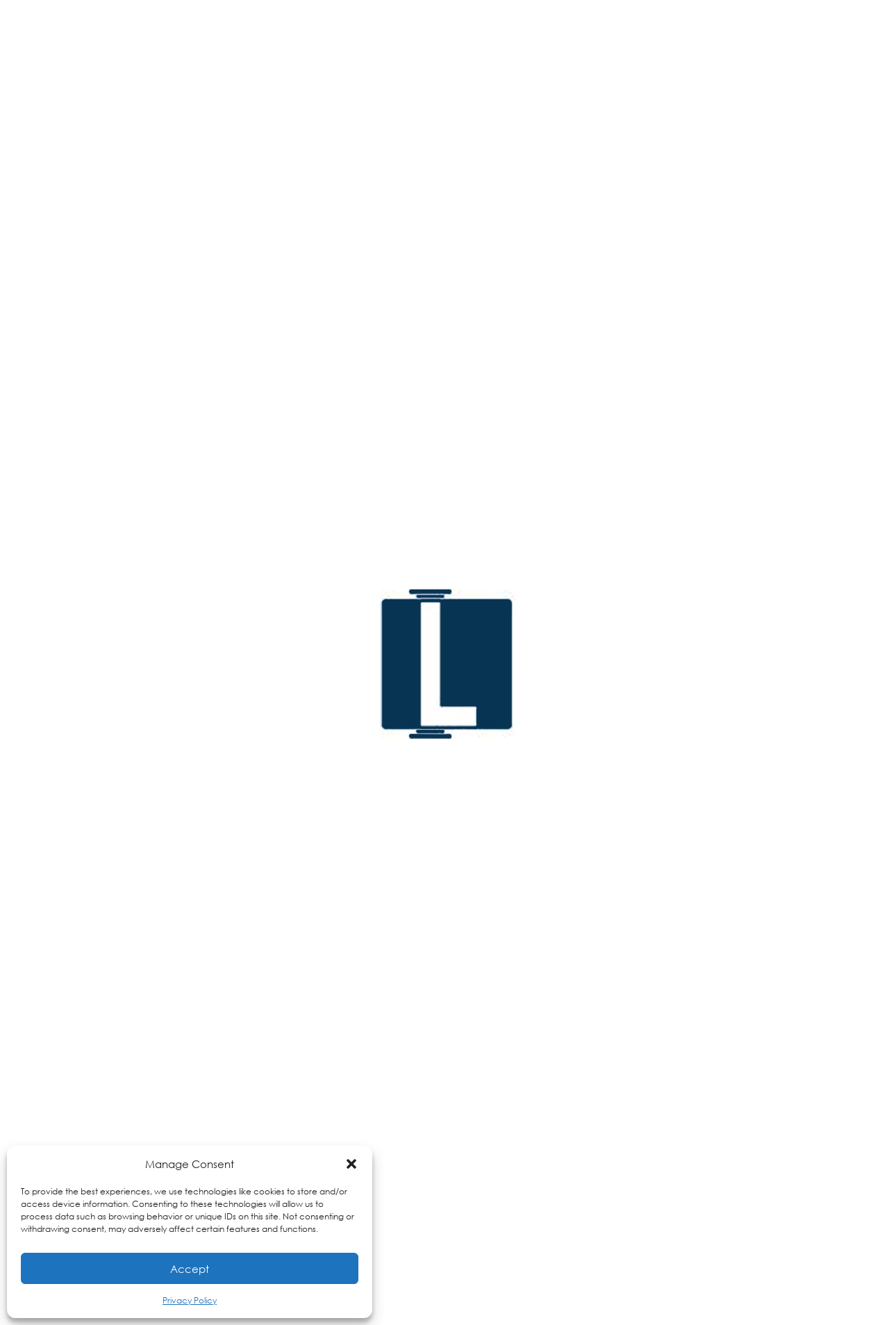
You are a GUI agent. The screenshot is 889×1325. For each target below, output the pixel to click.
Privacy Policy (190, 1300)
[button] (351, 1164)
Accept (189, 1269)
